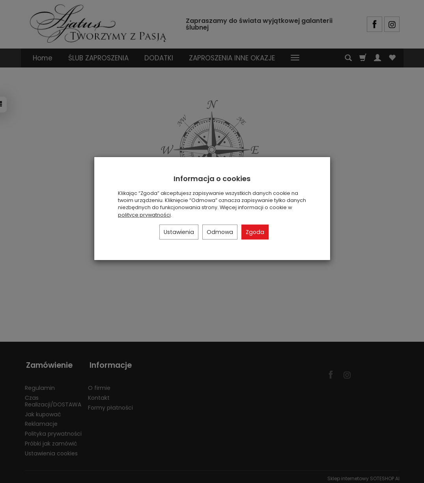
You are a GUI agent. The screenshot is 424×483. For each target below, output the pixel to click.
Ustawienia (179, 232)
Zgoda (255, 232)
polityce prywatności (144, 215)
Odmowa (220, 232)
